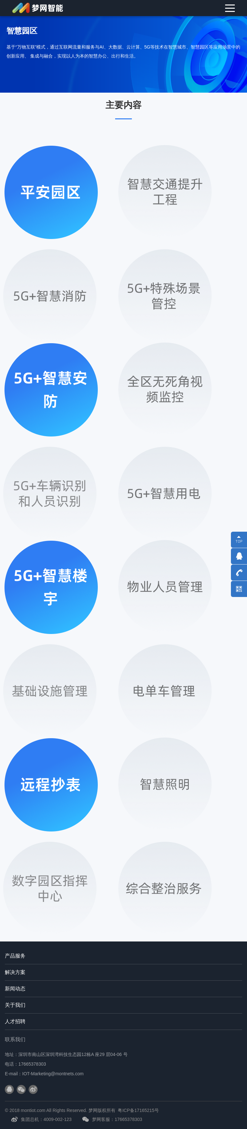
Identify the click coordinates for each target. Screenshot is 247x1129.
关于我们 (15, 1005)
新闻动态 (15, 988)
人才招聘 (15, 1021)
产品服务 (15, 956)
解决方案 (15, 972)
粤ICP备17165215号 (138, 1110)
